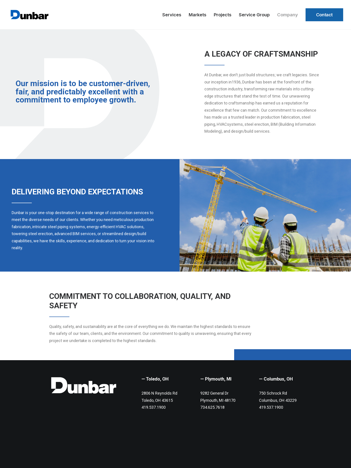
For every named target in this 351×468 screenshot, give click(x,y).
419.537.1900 (153, 411)
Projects (222, 14)
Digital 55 (109, 456)
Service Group (254, 14)
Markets (197, 14)
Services (171, 14)
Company (287, 14)
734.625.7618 (212, 411)
